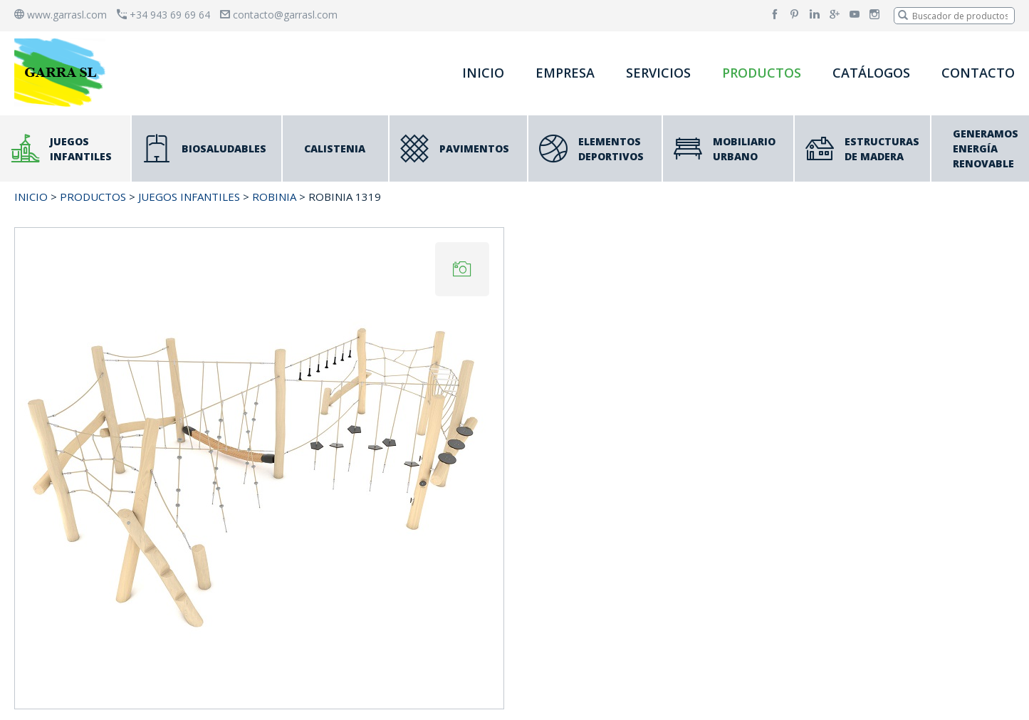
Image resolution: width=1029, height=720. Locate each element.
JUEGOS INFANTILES (189, 196)
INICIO (483, 72)
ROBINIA (274, 196)
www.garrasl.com (60, 14)
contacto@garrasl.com (279, 14)
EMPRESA (565, 72)
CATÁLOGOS (871, 72)
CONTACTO (978, 72)
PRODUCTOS (761, 72)
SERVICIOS (658, 72)
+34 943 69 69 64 (163, 14)
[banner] (62, 72)
